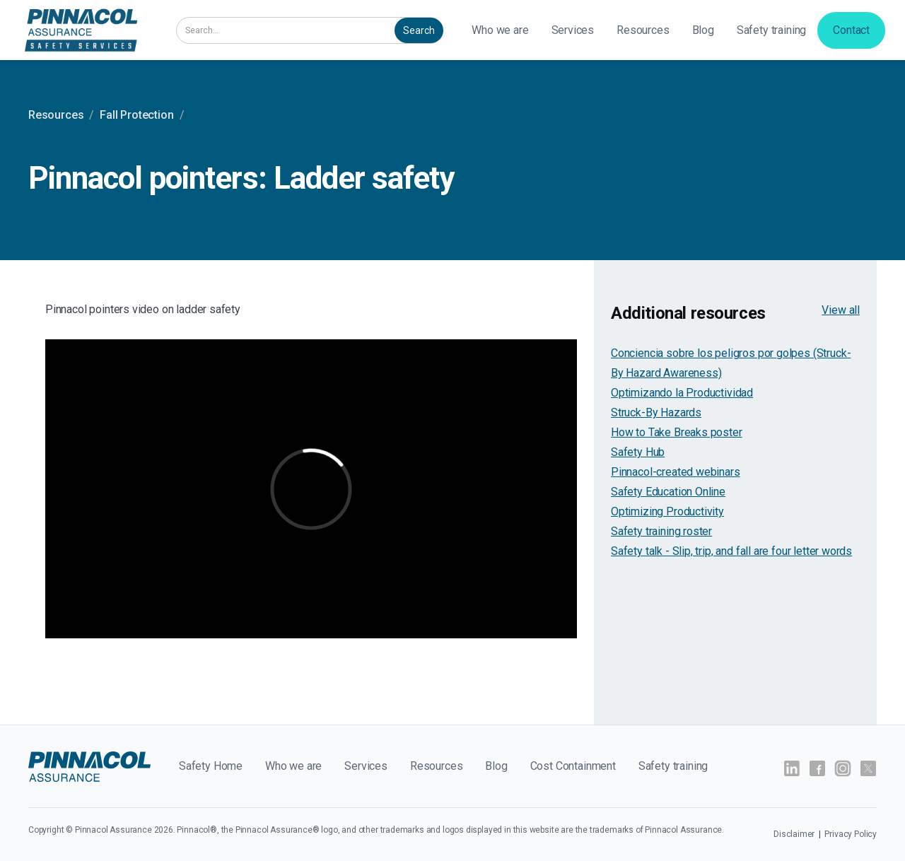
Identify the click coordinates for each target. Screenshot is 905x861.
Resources (643, 30)
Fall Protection (136, 115)
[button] (573, 30)
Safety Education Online (668, 491)
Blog (703, 30)
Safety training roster (661, 531)
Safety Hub (638, 452)
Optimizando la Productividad (682, 392)
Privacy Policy (850, 834)
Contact (851, 30)
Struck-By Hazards (656, 412)
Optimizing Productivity (667, 511)
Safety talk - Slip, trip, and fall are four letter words (731, 551)
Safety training (771, 30)
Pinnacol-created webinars (675, 472)
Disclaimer (795, 834)
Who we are (500, 30)
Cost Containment (573, 766)
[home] (81, 30)
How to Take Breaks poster (676, 432)
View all (841, 310)
